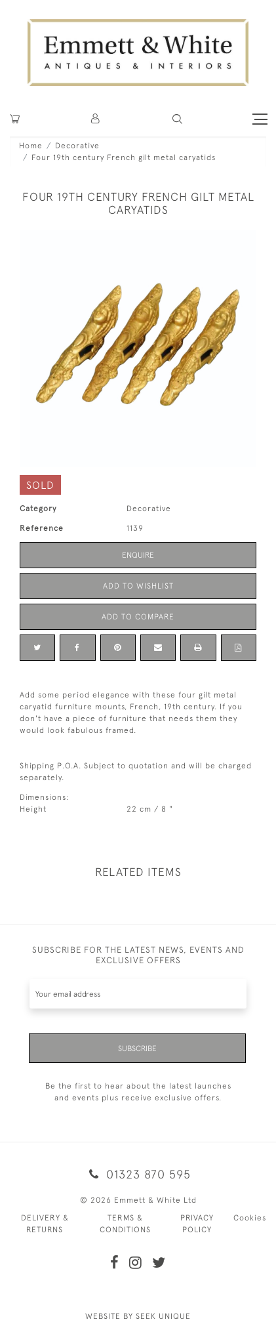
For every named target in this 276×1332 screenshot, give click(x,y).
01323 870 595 (137, 1174)
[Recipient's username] (138, 994)
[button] (177, 119)
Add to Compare (138, 616)
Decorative (77, 145)
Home (31, 145)
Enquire (138, 555)
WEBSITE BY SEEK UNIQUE (138, 1316)
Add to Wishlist (138, 586)
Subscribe (137, 1048)
